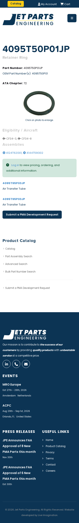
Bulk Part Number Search (20, 271)
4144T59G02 (33, 153)
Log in (15, 165)
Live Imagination (48, 515)
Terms (50, 458)
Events (10, 375)
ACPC (7, 405)
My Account (47, 4)
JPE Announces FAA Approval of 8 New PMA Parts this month (19, 446)
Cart (65, 4)
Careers (50, 471)
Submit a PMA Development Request (32, 214)
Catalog (10, 248)
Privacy (50, 452)
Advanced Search (16, 264)
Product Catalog (56, 446)
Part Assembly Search (18, 256)
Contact (51, 464)
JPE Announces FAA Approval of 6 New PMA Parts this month (19, 473)
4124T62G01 (12, 153)
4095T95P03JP (14, 183)
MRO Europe (12, 384)
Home (49, 440)
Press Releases (19, 431)
